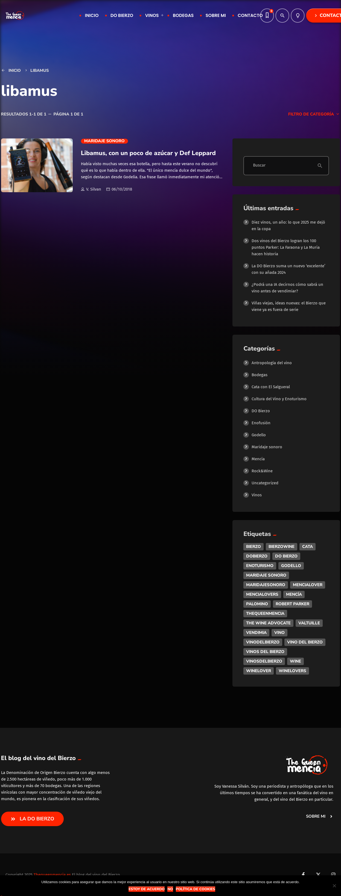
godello (291, 565)
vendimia (256, 632)
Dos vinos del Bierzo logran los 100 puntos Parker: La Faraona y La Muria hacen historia (286, 247)
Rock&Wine (262, 470)
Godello (259, 434)
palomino (257, 604)
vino (279, 632)
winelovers (292, 671)
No (170, 889)
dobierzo (256, 556)
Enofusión (261, 422)
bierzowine (282, 546)
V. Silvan (91, 189)
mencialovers (262, 594)
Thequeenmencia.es (52, 874)
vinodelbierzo (262, 642)
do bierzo (286, 556)
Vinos (257, 494)
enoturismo (259, 565)
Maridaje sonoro (104, 141)
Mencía (258, 458)
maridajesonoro (265, 585)
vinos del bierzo (265, 651)
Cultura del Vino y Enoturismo (279, 398)
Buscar (259, 165)
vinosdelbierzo (264, 661)
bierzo (253, 546)
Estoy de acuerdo (147, 889)
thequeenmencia (265, 613)
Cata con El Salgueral (271, 386)
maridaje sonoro (266, 575)
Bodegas (259, 374)
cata (307, 546)
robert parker (292, 604)
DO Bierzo (261, 410)
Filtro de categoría (314, 114)
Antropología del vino (272, 362)
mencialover (307, 585)
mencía (294, 594)
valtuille (309, 623)
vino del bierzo (305, 642)
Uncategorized (265, 482)
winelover (258, 671)
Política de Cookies (195, 889)
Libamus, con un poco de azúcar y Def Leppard (148, 153)
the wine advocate (268, 623)
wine (295, 661)
